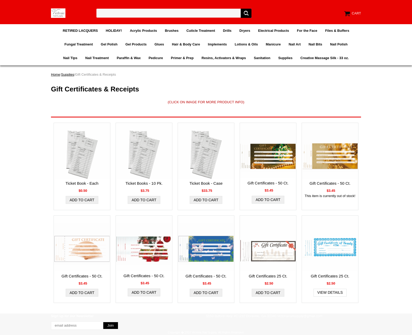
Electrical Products (273, 31)
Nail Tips (70, 58)
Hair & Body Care (186, 44)
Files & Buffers (337, 31)
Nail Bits (315, 44)
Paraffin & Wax (129, 58)
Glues (159, 44)
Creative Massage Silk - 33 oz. (324, 58)
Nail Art (295, 44)
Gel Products (136, 44)
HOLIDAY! (114, 31)
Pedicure (155, 58)
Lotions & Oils (246, 44)
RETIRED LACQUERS (80, 31)
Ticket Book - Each (81, 183)
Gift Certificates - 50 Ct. (268, 183)
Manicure (273, 44)
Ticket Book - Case (206, 183)
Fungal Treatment (78, 44)
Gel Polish (109, 44)
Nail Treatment (97, 58)
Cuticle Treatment (200, 31)
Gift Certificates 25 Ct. (268, 276)
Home (55, 74)
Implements (217, 44)
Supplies (285, 58)
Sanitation (262, 58)
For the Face (307, 31)
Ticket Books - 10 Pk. (143, 183)
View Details (330, 292)
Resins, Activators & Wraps (224, 58)
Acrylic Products (143, 31)
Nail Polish (338, 44)
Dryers (244, 31)
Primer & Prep (182, 58)
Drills (227, 31)
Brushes (171, 31)
